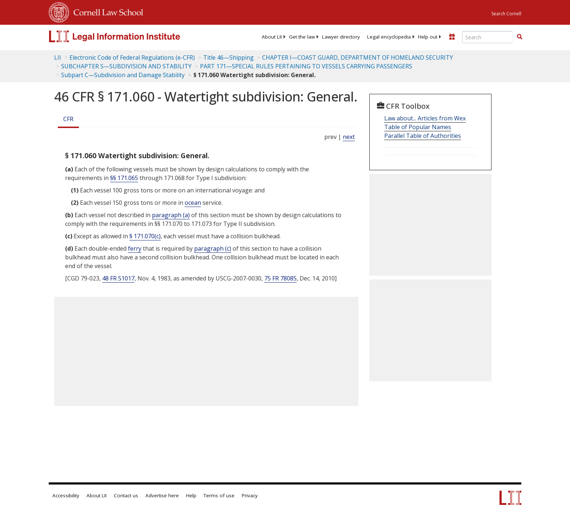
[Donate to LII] (452, 36)
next (349, 137)
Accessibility (65, 495)
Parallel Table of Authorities (422, 136)
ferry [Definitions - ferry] (134, 248)
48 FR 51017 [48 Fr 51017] (118, 278)
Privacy (250, 495)
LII (57, 57)
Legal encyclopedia (389, 36)
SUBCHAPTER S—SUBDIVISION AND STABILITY (126, 66)
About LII (272, 36)
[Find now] (519, 37)
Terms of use (219, 495)
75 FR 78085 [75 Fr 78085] (280, 278)
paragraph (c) (212, 248)
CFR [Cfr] (68, 119)
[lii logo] (130, 36)
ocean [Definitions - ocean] (193, 203)
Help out (427, 36)
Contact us (126, 495)
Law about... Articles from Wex (425, 118)
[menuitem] (271, 36)
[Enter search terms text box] (487, 37)
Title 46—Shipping (228, 57)
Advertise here (162, 495)
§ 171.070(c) (145, 236)
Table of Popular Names (417, 127)
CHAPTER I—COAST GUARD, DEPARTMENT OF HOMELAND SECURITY (357, 57)
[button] (519, 36)
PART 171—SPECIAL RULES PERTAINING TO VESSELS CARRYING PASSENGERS (306, 66)
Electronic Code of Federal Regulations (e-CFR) (132, 57)
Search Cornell (506, 14)
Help (191, 495)
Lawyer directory (341, 36)
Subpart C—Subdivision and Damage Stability (123, 75)
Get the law (302, 36)
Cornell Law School (106, 11)
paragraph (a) (171, 215)
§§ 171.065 (124, 178)
